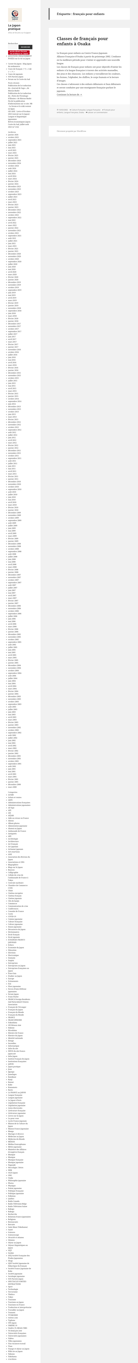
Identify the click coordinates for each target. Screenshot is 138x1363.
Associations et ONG (16, 862)
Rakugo (11, 1209)
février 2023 (13, 204)
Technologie (13, 1289)
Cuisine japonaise (15, 919)
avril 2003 (12, 717)
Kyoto (10, 1090)
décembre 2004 (14, 665)
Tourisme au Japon (16, 1302)
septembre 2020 (14, 261)
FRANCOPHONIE (15, 1020)
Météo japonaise (15, 1147)
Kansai (11, 1082)
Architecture (13, 841)
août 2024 (12, 168)
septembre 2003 (14, 704)
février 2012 (13, 445)
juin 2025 (12, 145)
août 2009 (12, 523)
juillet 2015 (12, 380)
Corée (10, 914)
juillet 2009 (12, 525)
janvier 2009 (13, 541)
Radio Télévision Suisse (17, 1206)
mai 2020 (12, 269)
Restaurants (13, 1222)
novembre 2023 (14, 189)
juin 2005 (12, 650)
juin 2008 (12, 559)
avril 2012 (12, 440)
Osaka (10, 1178)
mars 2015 (12, 391)
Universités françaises (17, 1333)
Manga (11, 1131)
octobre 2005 (13, 639)
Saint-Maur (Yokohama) (18, 1227)
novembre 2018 (14, 308)
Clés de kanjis (13, 901)
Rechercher (13, 43)
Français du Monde (16, 1012)
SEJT (10, 1250)
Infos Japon (12, 1056)
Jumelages (12, 1074)
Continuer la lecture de (69, 94)
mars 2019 (12, 300)
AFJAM (11, 815)
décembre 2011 (14, 450)
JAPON (11, 1064)
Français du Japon (15, 1009)
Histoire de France (15, 1033)
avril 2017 (12, 339)
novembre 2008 (14, 546)
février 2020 (13, 277)
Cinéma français (14, 896)
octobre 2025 (13, 137)
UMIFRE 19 (12, 1325)
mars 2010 (12, 505)
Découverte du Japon (16, 929)
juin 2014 (12, 404)
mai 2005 (12, 652)
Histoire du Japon (15, 1035)
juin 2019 (12, 292)
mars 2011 (12, 474)
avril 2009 (12, 533)
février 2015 (13, 393)
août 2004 (12, 676)
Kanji (10, 1079)
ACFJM (11, 795)
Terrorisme (13, 1292)
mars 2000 (12, 787)
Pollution (12, 1196)
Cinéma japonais (15, 898)
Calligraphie (13, 872)
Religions (12, 1219)
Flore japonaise (14, 986)
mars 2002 (12, 748)
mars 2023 (12, 202)
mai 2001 (12, 771)
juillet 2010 (12, 494)
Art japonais (13, 846)
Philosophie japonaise (17, 1180)
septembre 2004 (14, 673)
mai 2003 (12, 714)
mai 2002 (12, 743)
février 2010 (13, 507)
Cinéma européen (15, 893)
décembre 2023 (14, 186)
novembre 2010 (14, 484)
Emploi (11, 960)
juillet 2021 (12, 241)
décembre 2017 (14, 323)
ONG (10, 1175)
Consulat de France (16, 911)
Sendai (11, 1253)
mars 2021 (12, 246)
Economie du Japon (16, 947)
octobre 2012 (13, 427)
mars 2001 (12, 776)
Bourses (11, 870)
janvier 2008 (13, 572)
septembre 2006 (14, 613)
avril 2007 (12, 595)
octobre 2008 (13, 549)
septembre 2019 (14, 290)
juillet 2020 (12, 264)
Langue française (15, 1095)
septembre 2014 (14, 401)
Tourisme (12, 1299)
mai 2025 (12, 147)
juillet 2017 (12, 334)
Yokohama (12, 1356)
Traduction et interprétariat (19, 1307)
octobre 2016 (13, 352)
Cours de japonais (15, 74)
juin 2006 (12, 619)
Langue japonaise (15, 1097)
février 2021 (13, 248)
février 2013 (13, 419)
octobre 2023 (13, 191)
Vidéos (11, 1338)
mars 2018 (12, 316)
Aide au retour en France (18, 818)
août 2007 (12, 585)
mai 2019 (12, 295)
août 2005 (12, 644)
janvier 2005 (13, 663)
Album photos (14, 823)
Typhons (11, 1320)
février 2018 (13, 318)
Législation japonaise (16, 1105)
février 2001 (13, 779)
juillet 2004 (12, 678)
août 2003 (12, 707)
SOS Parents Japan (15, 77)
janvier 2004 (13, 694)
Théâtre (11, 1294)
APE (9, 836)
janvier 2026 (13, 135)
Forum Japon (13, 994)
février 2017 (13, 344)
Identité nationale (15, 1038)
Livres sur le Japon (16, 1116)
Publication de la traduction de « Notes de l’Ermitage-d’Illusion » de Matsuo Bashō (19, 96)
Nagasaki (12, 1165)
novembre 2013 (14, 409)
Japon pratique (14, 1066)
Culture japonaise (15, 924)
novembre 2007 (14, 577)
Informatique (13, 1046)
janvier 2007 (13, 603)
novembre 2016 (14, 349)
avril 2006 (12, 624)
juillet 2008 (12, 556)
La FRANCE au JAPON (17, 1092)
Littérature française (16, 1110)
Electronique (13, 955)
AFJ (9, 813)
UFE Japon (12, 1323)
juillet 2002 (12, 738)
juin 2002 (12, 740)
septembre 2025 (14, 140)
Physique (12, 1185)
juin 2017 (12, 336)
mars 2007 (12, 598)
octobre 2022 (13, 215)
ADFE (10, 800)
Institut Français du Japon (18, 1059)
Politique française (16, 1191)
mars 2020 (12, 274)
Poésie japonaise (15, 1188)
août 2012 (12, 432)
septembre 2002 (14, 732)
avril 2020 (12, 272)
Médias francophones (17, 1144)
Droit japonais (14, 937)
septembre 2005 (14, 642)
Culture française (15, 921)
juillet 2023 (12, 197)
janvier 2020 (13, 279)
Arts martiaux (14, 852)
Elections (12, 953)
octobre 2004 (13, 670)
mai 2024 (12, 173)
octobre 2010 (13, 487)
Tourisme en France (16, 1305)
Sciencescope (13, 1235)
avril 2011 (12, 471)
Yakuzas (11, 1354)
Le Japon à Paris (14, 1100)
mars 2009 (12, 536)
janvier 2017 (13, 347)
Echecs (11, 945)
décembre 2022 (14, 210)
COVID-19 (12, 916)
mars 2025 (12, 153)
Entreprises (13, 963)
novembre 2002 (14, 727)
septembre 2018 (14, 311)
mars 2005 (12, 657)
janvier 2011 (13, 479)
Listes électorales (15, 1108)
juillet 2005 (12, 647)
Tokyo (10, 1297)
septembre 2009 (14, 520)
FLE (9, 984)
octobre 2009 (13, 518)
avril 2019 (12, 298)
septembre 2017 (14, 331)
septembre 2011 (14, 458)
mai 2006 (12, 621)
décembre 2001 (14, 756)
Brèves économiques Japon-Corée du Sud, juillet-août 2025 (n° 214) (19, 124)
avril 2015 (12, 388)
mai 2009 (12, 531)
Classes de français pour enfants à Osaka (82, 41)
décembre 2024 (14, 160)
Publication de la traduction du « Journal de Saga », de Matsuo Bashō (19, 88)
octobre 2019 (13, 287)
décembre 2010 (14, 481)
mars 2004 (12, 688)
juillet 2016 (12, 355)
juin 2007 (12, 590)
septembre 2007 (14, 582)
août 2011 (12, 461)
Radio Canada (13, 1201)
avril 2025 (12, 150)
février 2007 (13, 600)
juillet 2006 (12, 616)
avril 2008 (12, 564)
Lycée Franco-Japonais (17, 1121)
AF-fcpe (11, 808)
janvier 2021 (13, 251)
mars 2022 (12, 225)
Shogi (10, 1261)
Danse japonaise (14, 927)
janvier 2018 (13, 321)
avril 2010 (12, 502)
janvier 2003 (13, 725)
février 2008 (13, 569)
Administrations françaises (19, 802)
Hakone (11, 1028)
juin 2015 (12, 383)
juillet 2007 (12, 588)
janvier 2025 (13, 158)
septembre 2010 (14, 489)
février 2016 (13, 368)
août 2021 (12, 238)
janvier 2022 (13, 228)
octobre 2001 (13, 761)
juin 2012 (12, 437)
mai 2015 (12, 386)
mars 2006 (12, 626)
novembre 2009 (14, 515)
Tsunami (11, 1312)
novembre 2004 (14, 668)
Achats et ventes (14, 797)
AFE (9, 810)
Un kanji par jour (15, 1330)
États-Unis (12, 973)
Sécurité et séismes (16, 1237)
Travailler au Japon (16, 1310)
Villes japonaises (15, 1341)
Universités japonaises (17, 1336)
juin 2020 (12, 267)
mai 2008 (12, 562)
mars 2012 (12, 443)
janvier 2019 (13, 305)
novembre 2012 (14, 424)
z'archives (12, 1359)
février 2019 (13, 303)
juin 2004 (12, 681)
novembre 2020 (14, 256)
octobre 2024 (13, 166)
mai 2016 (12, 360)
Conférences (13, 909)
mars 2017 (12, 342)
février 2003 (13, 722)
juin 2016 (12, 357)
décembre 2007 (14, 575)
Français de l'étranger (17, 1007)
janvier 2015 (13, 396)
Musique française (15, 1160)
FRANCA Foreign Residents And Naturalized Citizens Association (19, 1002)
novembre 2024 (14, 163)
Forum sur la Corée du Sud (19, 79)
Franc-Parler (13, 997)
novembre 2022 (14, 212)
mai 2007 (12, 593)
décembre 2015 (14, 373)
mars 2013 (12, 417)
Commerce (12, 903)
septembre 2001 (14, 764)
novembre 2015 (14, 375)
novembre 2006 (14, 608)
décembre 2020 (14, 254)
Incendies (12, 1043)
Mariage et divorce (16, 1134)
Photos (11, 1183)
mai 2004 (12, 683)
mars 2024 (12, 179)
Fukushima (12, 1022)
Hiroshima (12, 1030)
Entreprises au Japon (16, 965)
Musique (11, 1154)
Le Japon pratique (14, 27)
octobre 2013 (13, 412)
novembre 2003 (14, 699)
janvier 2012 (13, 448)
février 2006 (13, 629)
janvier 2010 (13, 510)
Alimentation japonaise (17, 826)
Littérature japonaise (17, 1113)
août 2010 (12, 492)
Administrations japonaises (19, 805)
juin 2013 (12, 414)
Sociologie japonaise (16, 1276)
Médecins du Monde (16, 1139)
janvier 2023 (13, 207)
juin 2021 (12, 243)
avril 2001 (12, 774)
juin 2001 (12, 769)
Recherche (12, 1214)
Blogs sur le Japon (15, 867)
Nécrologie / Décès (15, 1167)
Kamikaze (12, 1077)
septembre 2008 (14, 551)
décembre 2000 (14, 784)
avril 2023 (12, 199)
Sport (10, 1286)
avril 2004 (12, 686)
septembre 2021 (14, 235)
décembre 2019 (14, 282)
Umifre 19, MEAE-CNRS (17, 1328)
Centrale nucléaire (16, 883)
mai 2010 (12, 500)
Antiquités (12, 833)
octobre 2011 (13, 456)
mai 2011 (12, 468)
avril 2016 (12, 362)
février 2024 (13, 181)
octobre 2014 (13, 399)
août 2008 (12, 554)
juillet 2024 (12, 171)
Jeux (10, 1069)
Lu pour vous (13, 1118)
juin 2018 (12, 313)
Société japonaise (15, 1274)
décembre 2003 (14, 696)
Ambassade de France (17, 831)
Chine (10, 890)
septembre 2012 (14, 430)
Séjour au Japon (14, 1242)
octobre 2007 (13, 580)
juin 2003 (12, 712)
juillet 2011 (12, 463)
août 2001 (12, 766)
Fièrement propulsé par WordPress (71, 131)
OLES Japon (13, 1173)
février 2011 (13, 476)
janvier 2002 (13, 753)
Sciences (11, 1232)
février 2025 (13, 155)
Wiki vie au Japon (15, 1351)
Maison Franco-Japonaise (18, 1129)
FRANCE (11, 1017)
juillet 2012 (12, 435)
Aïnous (11, 821)
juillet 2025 (12, 142)
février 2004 (13, 691)
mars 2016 (12, 365)
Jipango (11, 1072)
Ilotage (11, 1041)
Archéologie (13, 839)
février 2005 (13, 660)
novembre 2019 (14, 285)
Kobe (10, 1085)
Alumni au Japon (15, 828)
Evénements (13, 981)
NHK (10, 1170)
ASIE (10, 854)
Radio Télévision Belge (17, 1204)
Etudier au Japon (15, 976)
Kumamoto (12, 1087)
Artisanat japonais (15, 849)
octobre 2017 (13, 329)
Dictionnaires (13, 932)
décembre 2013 (14, 406)
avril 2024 (12, 176)
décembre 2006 (14, 606)
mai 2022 (12, 220)
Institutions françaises (17, 1061)
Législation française (16, 1103)
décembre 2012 (14, 422)
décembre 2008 (14, 544)
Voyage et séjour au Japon (18, 1349)
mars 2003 (12, 720)
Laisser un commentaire (97, 112)
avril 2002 (12, 745)
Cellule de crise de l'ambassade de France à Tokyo (18, 877)
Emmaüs (11, 958)
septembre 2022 (14, 217)
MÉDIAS (11, 1141)
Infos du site (13, 1048)
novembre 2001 (14, 758)
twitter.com (13, 1318)
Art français (13, 844)
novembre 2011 (14, 453)
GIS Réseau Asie (14, 1025)
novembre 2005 (14, 637)
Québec (11, 1198)
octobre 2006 (13, 611)
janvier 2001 (13, 782)
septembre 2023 (14, 194)
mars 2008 (12, 567)
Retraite (11, 1224)
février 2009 (13, 538)
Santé (10, 1230)
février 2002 (13, 751)
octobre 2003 (13, 701)
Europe (11, 978)
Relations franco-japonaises (19, 1217)
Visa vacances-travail (16, 1343)
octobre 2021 (13, 233)
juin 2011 (12, 466)
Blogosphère (13, 865)
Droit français (14, 934)
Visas (10, 1346)
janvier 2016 (13, 370)
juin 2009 (12, 528)
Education (12, 950)
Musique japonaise (16, 1162)
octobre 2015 (13, 378)
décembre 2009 (14, 512)
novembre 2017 (14, 326)
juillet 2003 (12, 709)
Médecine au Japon (16, 1136)
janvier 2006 (13, 632)
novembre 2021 (14, 230)
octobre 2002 (13, 730)
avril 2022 (12, 223)
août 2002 (12, 735)
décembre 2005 (14, 634)
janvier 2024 (13, 184)
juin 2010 (12, 497)
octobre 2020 (13, 259)
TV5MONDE (13, 1315)
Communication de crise (18, 906)
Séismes (11, 1240)
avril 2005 (12, 655)
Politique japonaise (16, 1193)
